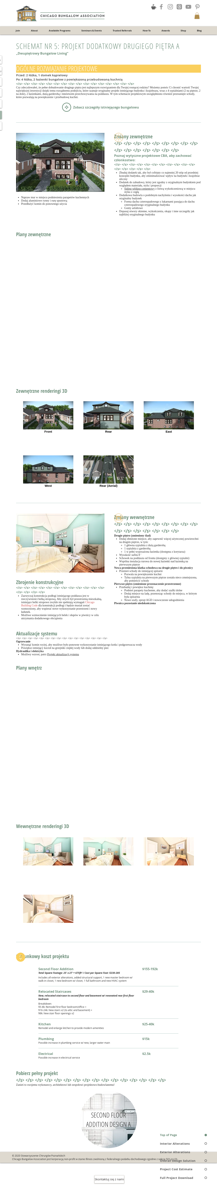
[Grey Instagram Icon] (170, 6)
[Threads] (179, 6)
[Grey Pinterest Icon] (197, 6)
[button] (197, 15)
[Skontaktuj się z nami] (109, 1179)
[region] (108, 1119)
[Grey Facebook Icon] (161, 6)
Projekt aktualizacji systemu (63, 654)
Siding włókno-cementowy (139, 188)
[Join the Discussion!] (154, 7)
